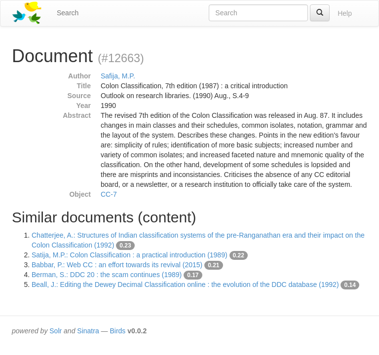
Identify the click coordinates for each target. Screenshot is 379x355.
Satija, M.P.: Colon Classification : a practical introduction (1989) (129, 255)
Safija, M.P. (118, 76)
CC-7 (109, 194)
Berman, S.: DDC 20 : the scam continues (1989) (107, 275)
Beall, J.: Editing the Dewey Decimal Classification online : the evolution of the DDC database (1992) (185, 284)
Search (67, 13)
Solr (55, 331)
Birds (117, 331)
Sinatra (88, 331)
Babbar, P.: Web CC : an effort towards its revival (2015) (117, 265)
